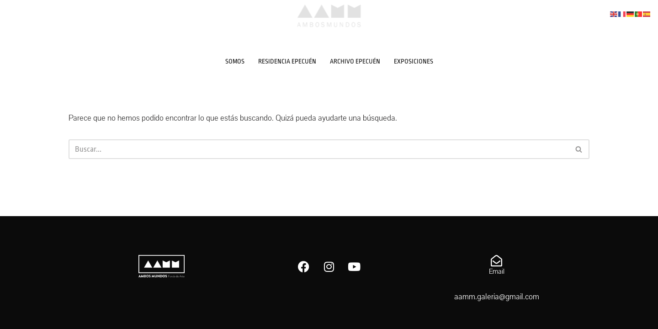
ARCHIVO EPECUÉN (355, 61)
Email (496, 271)
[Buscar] (319, 149)
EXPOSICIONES (413, 61)
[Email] (496, 260)
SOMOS (234, 61)
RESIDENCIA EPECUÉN (287, 61)
